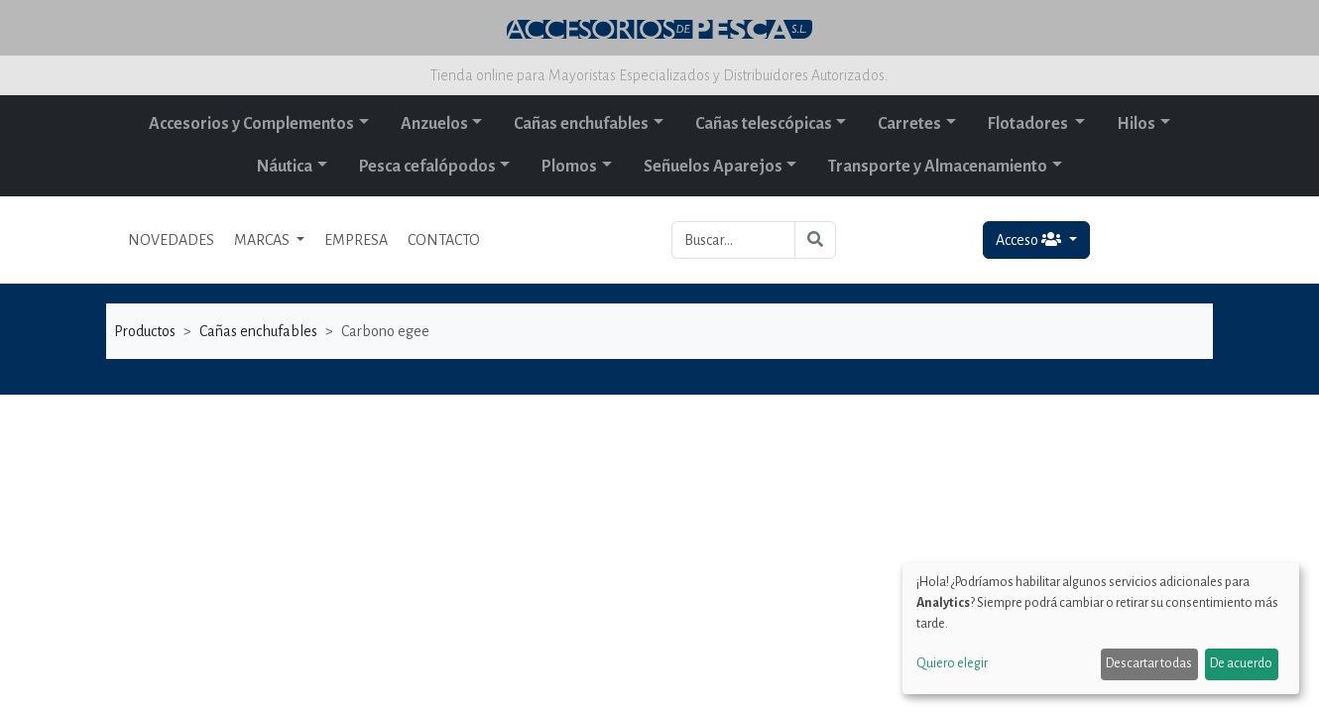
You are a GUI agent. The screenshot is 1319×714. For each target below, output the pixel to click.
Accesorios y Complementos (251, 124)
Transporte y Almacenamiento (937, 167)
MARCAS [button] (263, 240)
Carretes (909, 124)
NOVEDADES (171, 240)
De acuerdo (1241, 663)
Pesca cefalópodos (427, 167)
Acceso (1030, 239)
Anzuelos (434, 124)
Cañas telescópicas (763, 124)
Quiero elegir (952, 663)
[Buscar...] (733, 240)
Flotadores (1029, 124)
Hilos (1136, 124)
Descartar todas (1149, 663)
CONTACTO (444, 240)
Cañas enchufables (581, 124)
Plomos (569, 167)
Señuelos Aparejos (713, 167)
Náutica (284, 167)
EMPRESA (356, 240)
